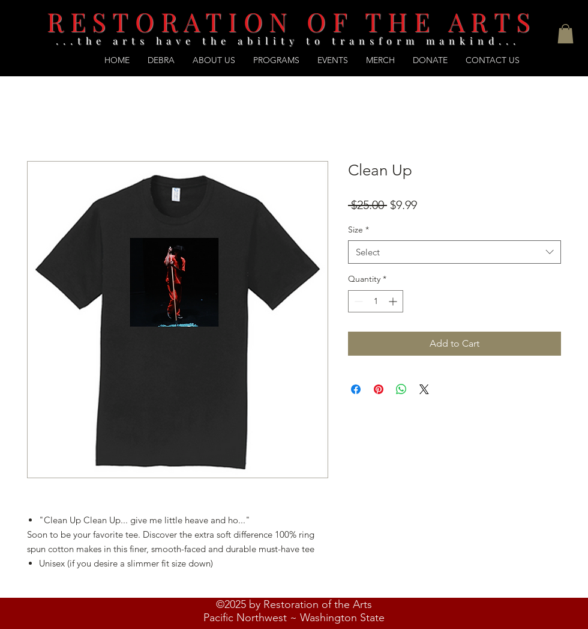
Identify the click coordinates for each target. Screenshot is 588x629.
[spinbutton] (375, 301)
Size (358, 229)
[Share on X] (424, 389)
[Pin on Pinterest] (378, 389)
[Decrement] (357, 301)
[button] (565, 33)
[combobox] (454, 252)
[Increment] (393, 301)
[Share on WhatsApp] (401, 389)
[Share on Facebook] (356, 389)
